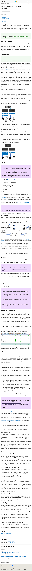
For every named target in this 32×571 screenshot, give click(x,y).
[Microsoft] (16, 1)
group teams (15, 411)
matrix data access (6, 251)
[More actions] (30, 3)
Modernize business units (17, 60)
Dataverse (11, 24)
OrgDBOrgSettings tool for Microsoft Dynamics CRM (11, 173)
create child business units (8, 69)
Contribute (17, 568)
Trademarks (17, 569)
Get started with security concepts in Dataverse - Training (10, 552)
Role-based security (5, 15)
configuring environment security (14, 518)
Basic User (4, 197)
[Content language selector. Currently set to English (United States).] (5, 566)
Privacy (21, 568)
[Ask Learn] (28, 3)
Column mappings (6, 284)
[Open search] (28, 1)
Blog (13, 568)
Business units (4, 17)
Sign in (30, 1)
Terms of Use (12, 569)
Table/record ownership (5, 18)
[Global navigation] (1, 1)
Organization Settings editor (11, 378)
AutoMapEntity (18, 284)
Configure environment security (6, 533)
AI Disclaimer (3, 568)
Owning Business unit (10, 404)
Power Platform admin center (12, 179)
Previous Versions (8, 568)
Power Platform (6, 3)
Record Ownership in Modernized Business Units (9, 19)
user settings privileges (11, 195)
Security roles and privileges (6, 534)
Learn (2, 3)
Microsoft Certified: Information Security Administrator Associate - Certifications (13, 556)
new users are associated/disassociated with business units (11, 420)
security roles (3, 45)
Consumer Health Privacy (4, 569)
